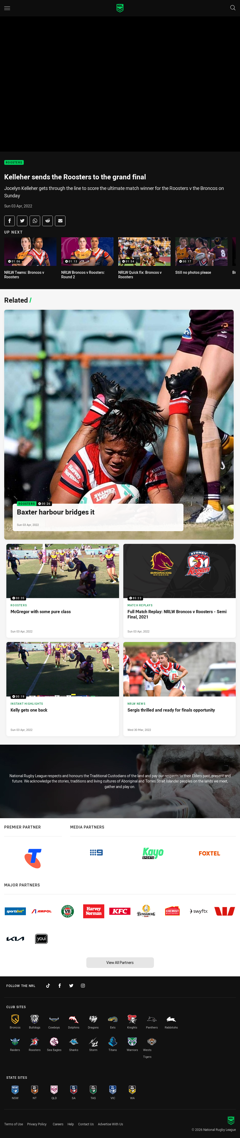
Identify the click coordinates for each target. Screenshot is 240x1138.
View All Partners (120, 962)
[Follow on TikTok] (48, 985)
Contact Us (86, 1124)
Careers (58, 1124)
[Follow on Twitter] (71, 985)
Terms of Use (13, 1124)
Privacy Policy (36, 1124)
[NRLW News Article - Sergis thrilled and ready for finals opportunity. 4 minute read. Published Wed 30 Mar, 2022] (179, 689)
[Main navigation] (7, 8)
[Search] (233, 8)
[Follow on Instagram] (83, 985)
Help (71, 1124)
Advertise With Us (110, 1124)
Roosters (14, 162)
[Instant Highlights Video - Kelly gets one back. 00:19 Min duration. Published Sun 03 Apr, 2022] (62, 689)
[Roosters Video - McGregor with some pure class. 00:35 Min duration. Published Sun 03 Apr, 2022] (62, 591)
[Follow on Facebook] (60, 985)
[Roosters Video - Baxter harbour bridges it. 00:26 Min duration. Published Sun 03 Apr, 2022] (119, 425)
